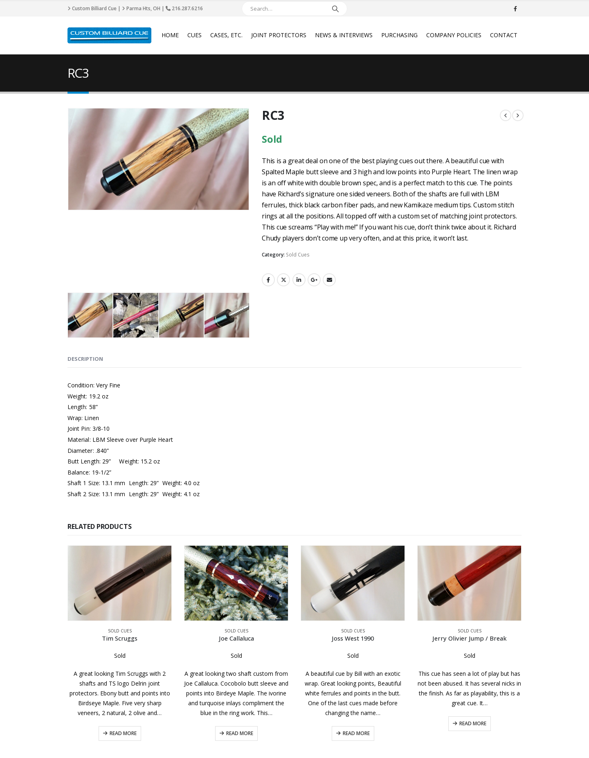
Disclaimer (168, 740)
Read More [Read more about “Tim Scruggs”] (123, 683)
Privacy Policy (200, 740)
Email (329, 279)
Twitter (283, 279)
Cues (194, 35)
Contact (503, 35)
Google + (314, 279)
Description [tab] (85, 309)
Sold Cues (298, 254)
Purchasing (399, 35)
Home (170, 35)
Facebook (268, 279)
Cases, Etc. (226, 35)
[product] (119, 533)
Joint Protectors (278, 35)
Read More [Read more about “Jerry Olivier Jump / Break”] (472, 673)
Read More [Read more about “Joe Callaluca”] (239, 683)
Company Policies (453, 35)
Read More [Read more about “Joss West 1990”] (356, 683)
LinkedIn (299, 279)
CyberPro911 (507, 740)
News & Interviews (344, 35)
